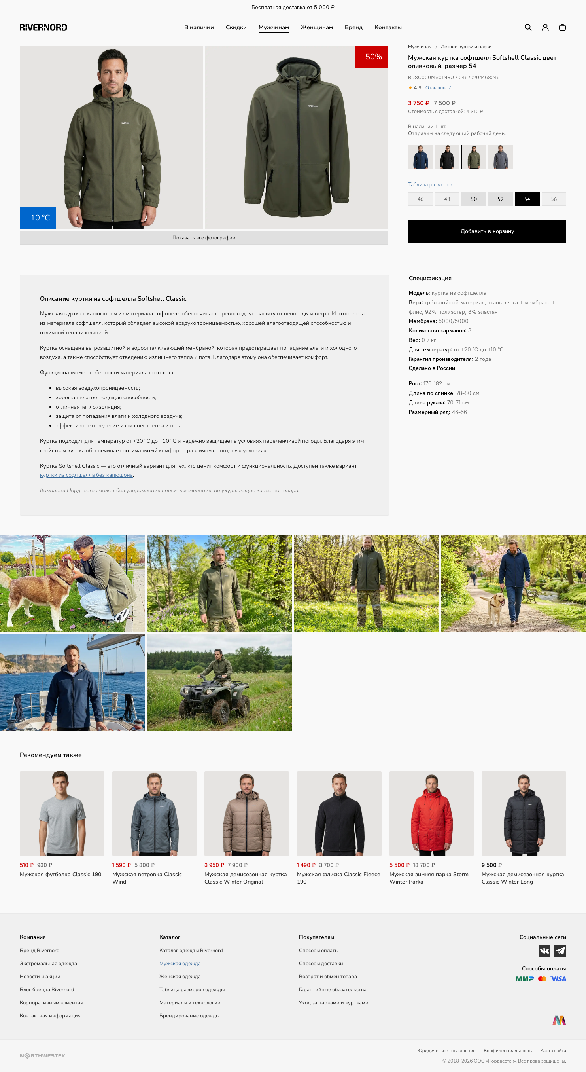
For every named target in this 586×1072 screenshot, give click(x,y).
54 (527, 199)
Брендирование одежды (189, 1015)
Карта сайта (553, 1050)
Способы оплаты (318, 950)
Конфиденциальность (508, 1050)
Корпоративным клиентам (52, 1002)
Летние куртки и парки (466, 47)
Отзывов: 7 (438, 88)
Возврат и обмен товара (328, 976)
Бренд (354, 27)
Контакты (388, 27)
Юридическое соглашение (447, 1050)
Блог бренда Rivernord (47, 989)
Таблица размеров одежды (192, 989)
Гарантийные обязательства (333, 989)
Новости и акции (40, 976)
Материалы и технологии (190, 1002)
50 (474, 199)
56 (554, 199)
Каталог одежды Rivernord (191, 950)
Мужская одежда (180, 963)
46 (420, 199)
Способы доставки (321, 963)
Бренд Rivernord (40, 950)
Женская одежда (180, 976)
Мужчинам (274, 27)
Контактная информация (50, 1015)
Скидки (236, 27)
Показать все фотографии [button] (204, 237)
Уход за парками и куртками (334, 1002)
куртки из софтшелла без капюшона (86, 475)
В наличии (199, 27)
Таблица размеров (430, 184)
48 (447, 199)
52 (500, 199)
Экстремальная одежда (48, 963)
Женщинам (317, 27)
